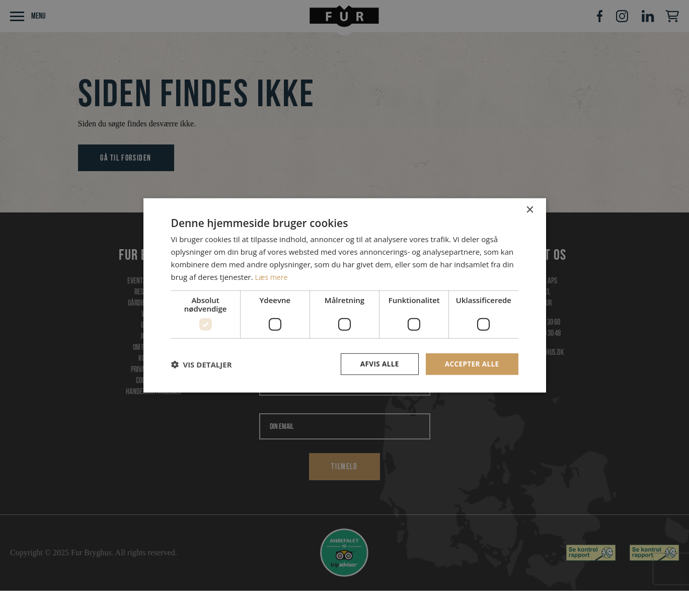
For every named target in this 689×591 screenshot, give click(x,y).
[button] (201, 364)
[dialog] (344, 295)
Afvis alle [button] (377, 363)
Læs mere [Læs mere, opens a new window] (272, 276)
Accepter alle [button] (471, 363)
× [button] (529, 209)
